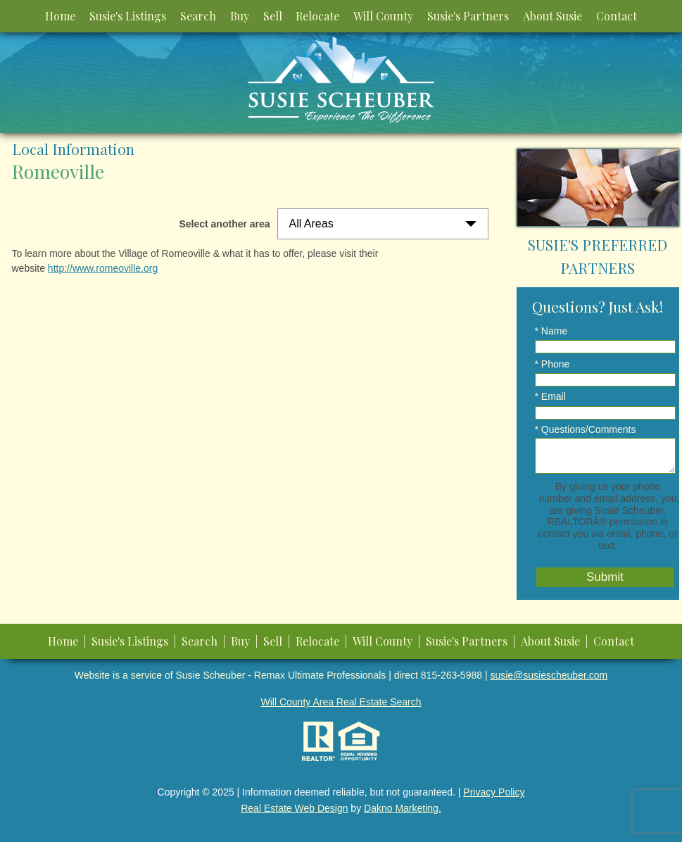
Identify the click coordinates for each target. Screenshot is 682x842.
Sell (272, 15)
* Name (551, 331)
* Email (550, 396)
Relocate (317, 15)
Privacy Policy (493, 792)
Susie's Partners (468, 15)
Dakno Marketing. (402, 808)
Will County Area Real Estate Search (341, 702)
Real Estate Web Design (294, 808)
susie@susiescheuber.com (548, 675)
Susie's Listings (127, 15)
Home (60, 15)
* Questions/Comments (585, 429)
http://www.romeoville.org (103, 268)
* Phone (552, 364)
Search (198, 15)
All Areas (311, 224)
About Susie (552, 15)
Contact (616, 15)
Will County (383, 15)
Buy (239, 15)
